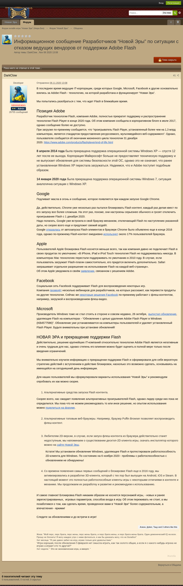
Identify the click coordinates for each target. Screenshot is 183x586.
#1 (176, 75)
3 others (166, 527)
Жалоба (171, 556)
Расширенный (179, 12)
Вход (161, 3)
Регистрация (173, 3)
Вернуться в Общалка (169, 565)
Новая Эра (11, 22)
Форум (27, 22)
